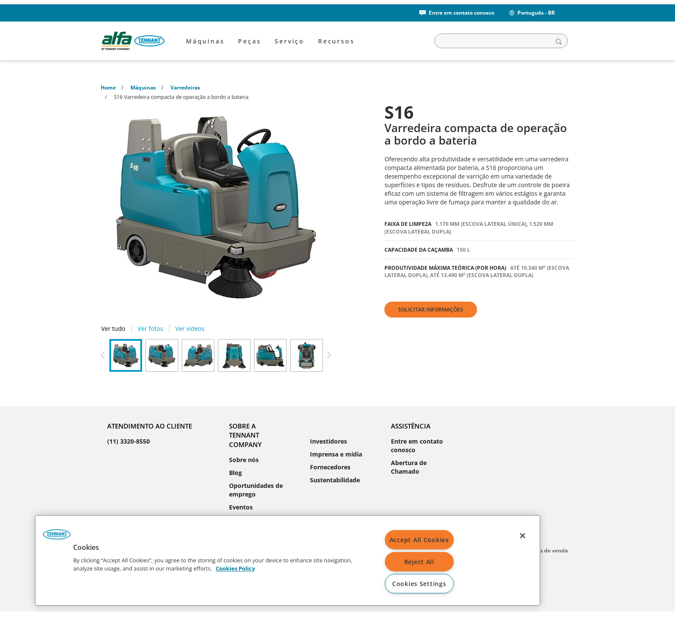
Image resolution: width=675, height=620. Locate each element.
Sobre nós (244, 460)
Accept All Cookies (419, 540)
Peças (249, 41)
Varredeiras (185, 87)
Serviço (289, 41)
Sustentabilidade (335, 480)
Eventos (241, 507)
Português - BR (531, 12)
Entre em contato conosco (456, 12)
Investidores (328, 441)
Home (108, 87)
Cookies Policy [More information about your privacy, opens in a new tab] (235, 569)
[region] (287, 560)
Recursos (336, 41)
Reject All (419, 562)
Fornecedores (330, 467)
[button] (57, 537)
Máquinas (205, 41)
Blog (235, 473)
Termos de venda (546, 550)
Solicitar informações (430, 309)
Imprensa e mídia (336, 454)
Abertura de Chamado (409, 467)
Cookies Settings (419, 584)
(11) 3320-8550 (128, 441)
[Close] (522, 535)
